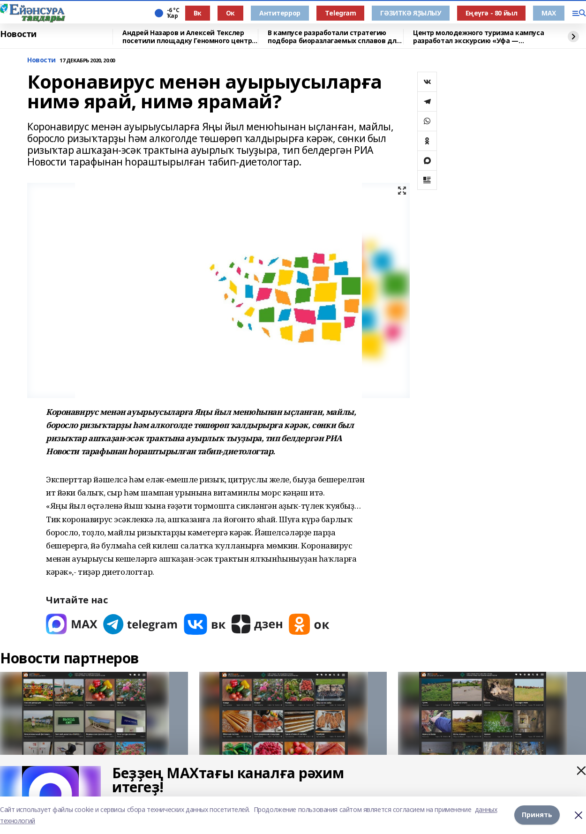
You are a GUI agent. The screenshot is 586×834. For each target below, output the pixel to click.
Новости (18, 34)
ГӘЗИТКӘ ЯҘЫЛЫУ (410, 12)
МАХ (548, 12)
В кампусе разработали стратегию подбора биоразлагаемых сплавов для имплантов (334, 37)
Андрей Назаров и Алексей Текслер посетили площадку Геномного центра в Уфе (189, 37)
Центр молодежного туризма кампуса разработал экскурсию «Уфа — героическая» (478, 37)
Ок (230, 12)
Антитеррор (280, 12)
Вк (198, 12)
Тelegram (340, 12)
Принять (537, 815)
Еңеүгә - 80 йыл (492, 12)
